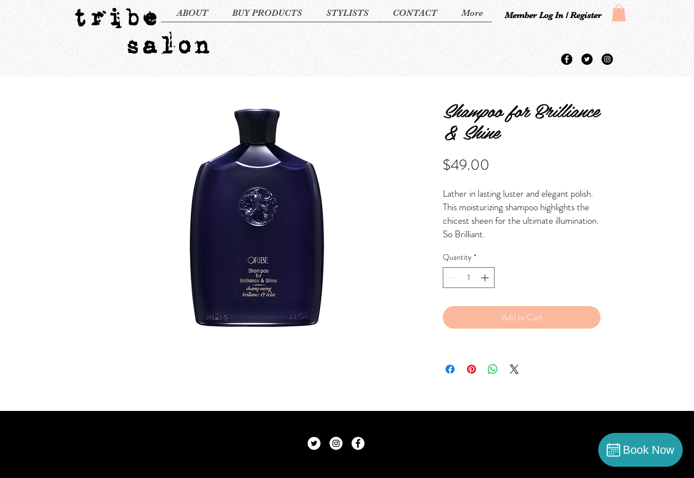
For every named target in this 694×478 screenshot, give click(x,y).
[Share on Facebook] (450, 369)
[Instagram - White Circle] (336, 443)
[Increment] (486, 277)
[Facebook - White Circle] (358, 443)
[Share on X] (514, 369)
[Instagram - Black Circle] (607, 59)
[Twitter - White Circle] (314, 443)
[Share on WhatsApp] (493, 369)
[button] (619, 13)
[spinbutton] (469, 277)
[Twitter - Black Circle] (587, 59)
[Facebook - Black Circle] (566, 59)
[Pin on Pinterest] (471, 369)
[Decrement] (451, 277)
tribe (114, 16)
